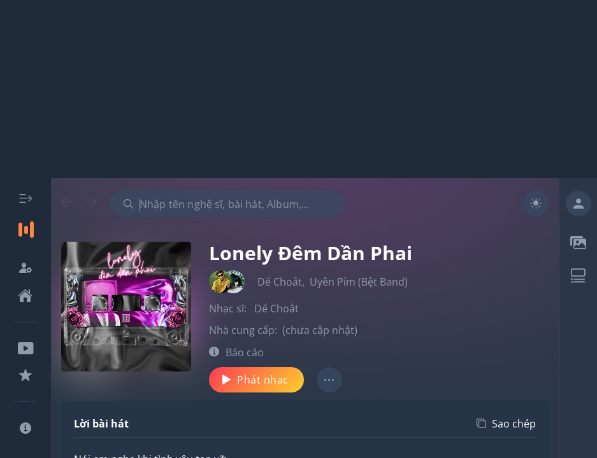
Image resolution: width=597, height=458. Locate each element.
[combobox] (227, 203)
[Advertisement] (298, 89)
